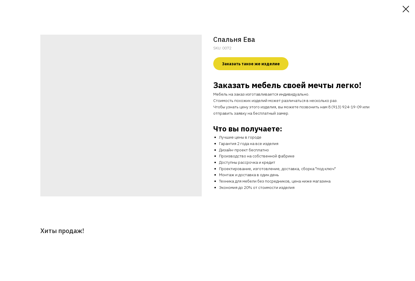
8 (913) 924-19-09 (345, 106)
